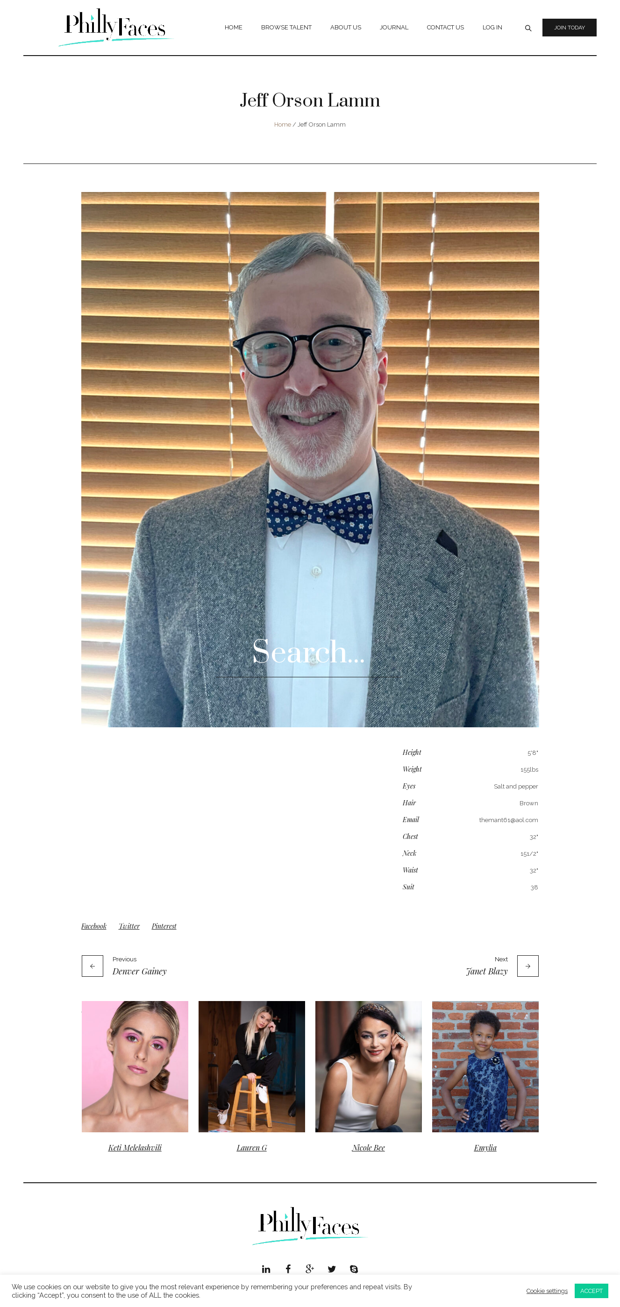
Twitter (129, 926)
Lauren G (252, 1147)
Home (282, 124)
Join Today (569, 27)
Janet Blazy (487, 971)
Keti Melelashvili (135, 1147)
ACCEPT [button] (591, 1290)
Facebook (94, 926)
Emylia (485, 1147)
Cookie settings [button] (547, 1290)
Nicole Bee (368, 1147)
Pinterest (164, 926)
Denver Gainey (140, 971)
